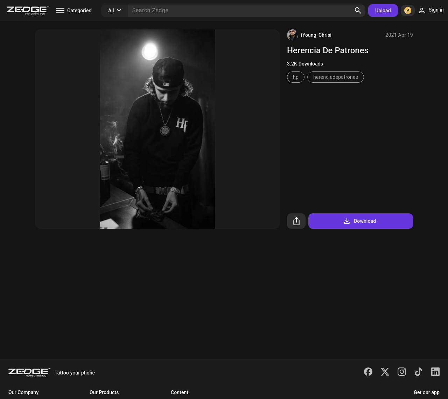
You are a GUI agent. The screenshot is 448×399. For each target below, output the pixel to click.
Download (359, 221)
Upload (383, 10)
